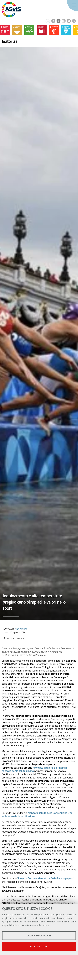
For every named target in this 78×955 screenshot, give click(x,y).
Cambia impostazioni (39, 935)
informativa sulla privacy (37, 925)
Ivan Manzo (21, 629)
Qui (4, 921)
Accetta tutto (39, 946)
